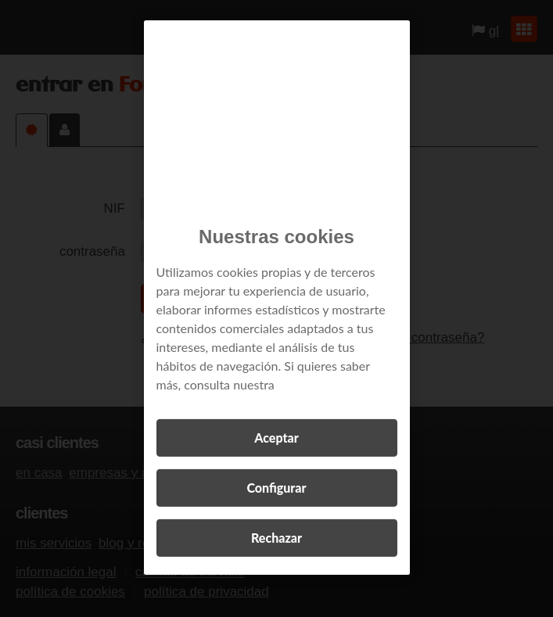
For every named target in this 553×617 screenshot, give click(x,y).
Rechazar (276, 537)
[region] (277, 297)
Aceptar (276, 437)
